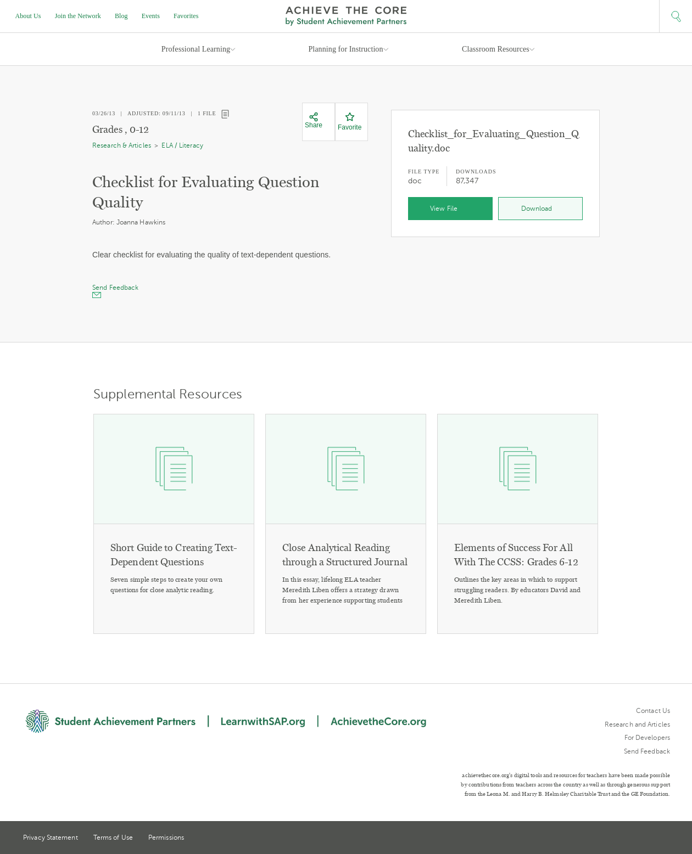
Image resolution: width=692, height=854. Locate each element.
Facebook (665, 838)
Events (151, 16)
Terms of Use (113, 837)
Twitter (625, 838)
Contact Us (653, 711)
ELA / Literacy (182, 145)
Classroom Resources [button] (495, 49)
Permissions (166, 837)
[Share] (314, 121)
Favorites (186, 16)
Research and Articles (637, 724)
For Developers (647, 737)
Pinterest (645, 838)
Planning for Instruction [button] (345, 49)
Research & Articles (121, 145)
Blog (121, 16)
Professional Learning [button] (195, 49)
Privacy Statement (50, 837)
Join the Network (78, 16)
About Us (28, 16)
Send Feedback (647, 751)
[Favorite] (350, 122)
